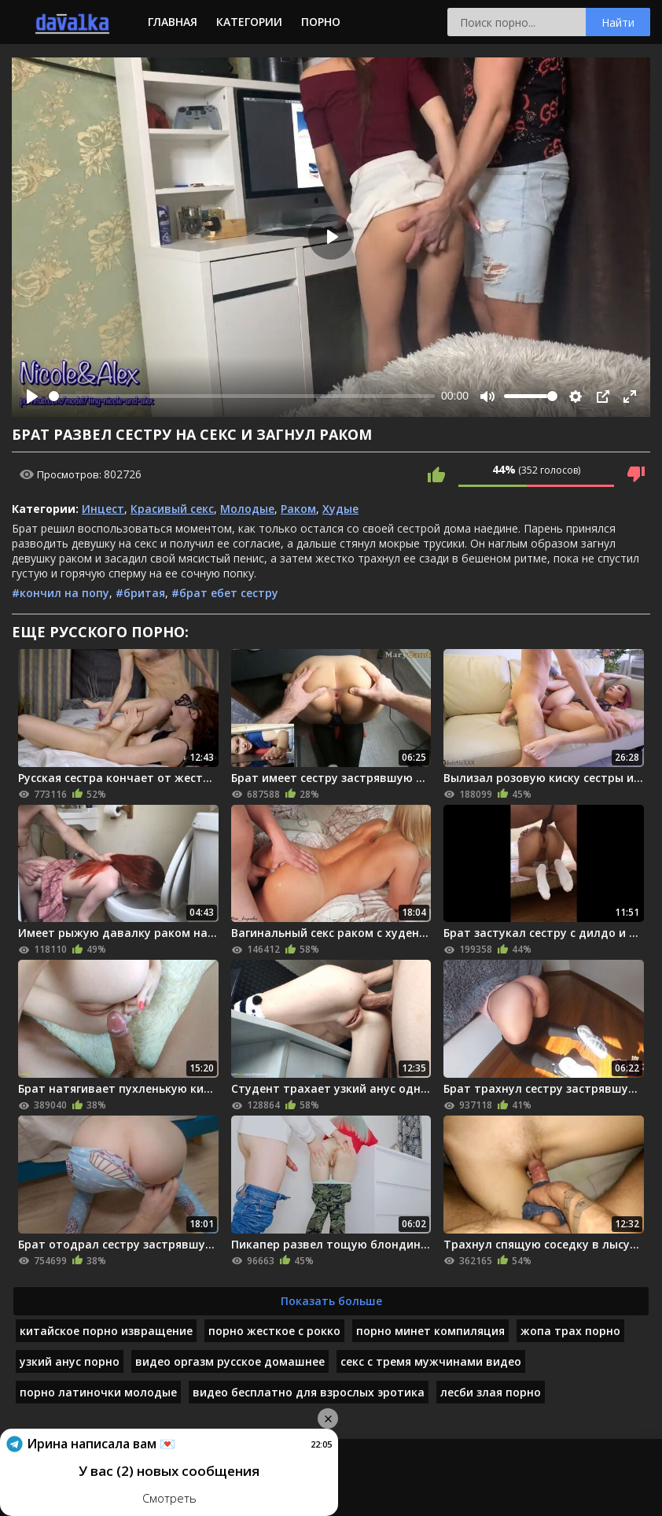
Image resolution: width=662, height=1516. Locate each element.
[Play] (32, 396)
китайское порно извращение (106, 1330)
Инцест (103, 508)
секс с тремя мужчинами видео (430, 1361)
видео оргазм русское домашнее (230, 1361)
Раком (298, 508)
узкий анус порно (70, 1361)
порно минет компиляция (430, 1330)
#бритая (140, 592)
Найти (617, 22)
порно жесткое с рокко (274, 1330)
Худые (340, 508)
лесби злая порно (490, 1392)
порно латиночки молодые (98, 1392)
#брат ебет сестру (224, 592)
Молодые (247, 508)
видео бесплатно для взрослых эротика (309, 1392)
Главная (172, 21)
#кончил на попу (60, 592)
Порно (320, 21)
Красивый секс (172, 508)
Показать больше (331, 1300)
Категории (249, 21)
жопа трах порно (570, 1330)
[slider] (242, 396)
